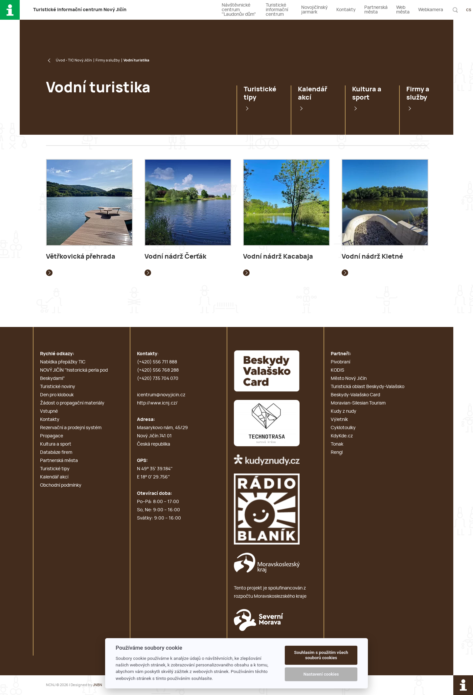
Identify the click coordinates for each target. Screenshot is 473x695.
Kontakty (346, 10)
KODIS (337, 370)
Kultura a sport (366, 93)
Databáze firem (56, 452)
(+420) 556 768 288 (158, 370)
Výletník (339, 419)
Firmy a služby (108, 60)
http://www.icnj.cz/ (157, 403)
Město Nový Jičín (349, 378)
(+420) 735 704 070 (157, 378)
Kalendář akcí (312, 93)
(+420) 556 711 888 (157, 362)
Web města (403, 9)
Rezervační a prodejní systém (70, 428)
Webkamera (430, 10)
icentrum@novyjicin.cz (161, 395)
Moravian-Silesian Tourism (358, 403)
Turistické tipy (260, 93)
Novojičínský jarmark (314, 9)
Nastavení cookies (321, 674)
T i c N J (79, 10)
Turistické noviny (57, 386)
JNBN (97, 685)
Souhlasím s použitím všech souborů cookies (321, 655)
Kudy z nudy (343, 411)
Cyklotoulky (343, 428)
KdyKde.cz (342, 436)
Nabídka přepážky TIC (62, 362)
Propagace (51, 436)
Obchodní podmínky (60, 485)
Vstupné (49, 411)
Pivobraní (340, 362)
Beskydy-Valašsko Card (355, 395)
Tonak (337, 444)
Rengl (337, 452)
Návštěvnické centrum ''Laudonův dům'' (239, 10)
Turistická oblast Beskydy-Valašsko (367, 386)
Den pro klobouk (57, 395)
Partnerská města (376, 9)
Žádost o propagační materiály (72, 403)
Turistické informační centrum (277, 10)
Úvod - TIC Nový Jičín (74, 60)
